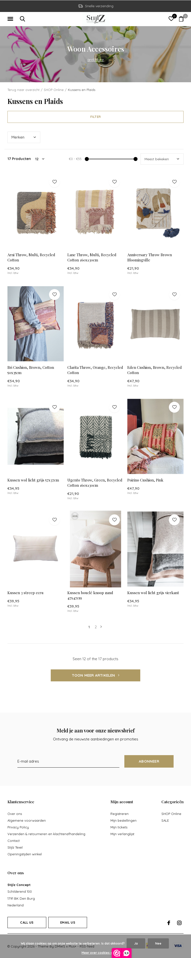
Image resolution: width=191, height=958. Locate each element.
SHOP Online (54, 90)
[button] (11, 19)
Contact (13, 841)
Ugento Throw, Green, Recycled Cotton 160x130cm (94, 483)
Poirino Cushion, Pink (145, 480)
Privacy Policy (18, 827)
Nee (158, 943)
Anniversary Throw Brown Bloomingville (149, 257)
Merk (17, 137)
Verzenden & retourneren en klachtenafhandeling (46, 834)
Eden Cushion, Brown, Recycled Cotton (154, 370)
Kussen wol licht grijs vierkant (153, 592)
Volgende (101, 627)
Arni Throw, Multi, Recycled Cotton (31, 257)
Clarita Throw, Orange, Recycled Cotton (95, 370)
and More (95, 59)
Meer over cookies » (97, 953)
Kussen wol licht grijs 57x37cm (33, 480)
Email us (67, 922)
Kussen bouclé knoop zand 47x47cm (90, 595)
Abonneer (149, 761)
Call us (26, 922)
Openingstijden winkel (24, 854)
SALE (165, 820)
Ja (136, 943)
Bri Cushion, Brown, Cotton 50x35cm (30, 370)
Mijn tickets (118, 827)
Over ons (14, 814)
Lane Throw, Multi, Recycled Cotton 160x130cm (91, 257)
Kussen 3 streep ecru (25, 592)
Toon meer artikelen (95, 675)
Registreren (119, 814)
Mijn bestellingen (123, 820)
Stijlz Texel (15, 847)
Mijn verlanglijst (122, 834)
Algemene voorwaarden (26, 820)
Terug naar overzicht (23, 90)
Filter (95, 117)
